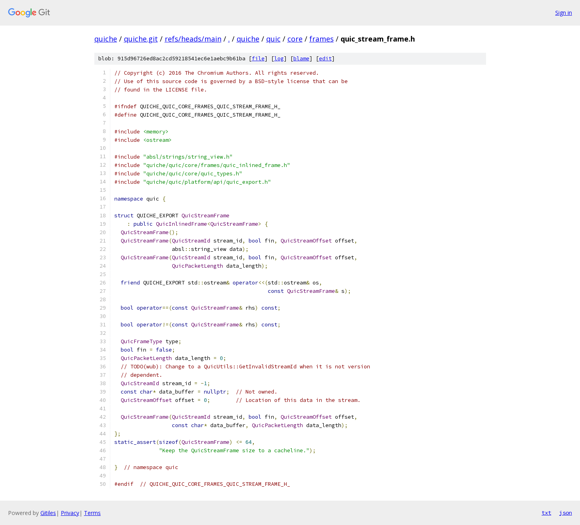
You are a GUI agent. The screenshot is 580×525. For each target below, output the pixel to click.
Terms (92, 513)
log (279, 58)
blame (301, 58)
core (295, 39)
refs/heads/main (193, 39)
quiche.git (141, 39)
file (258, 58)
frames (321, 39)
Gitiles (48, 513)
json (565, 512)
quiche (105, 39)
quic (273, 39)
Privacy (70, 513)
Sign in (563, 12)
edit (325, 58)
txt (546, 512)
